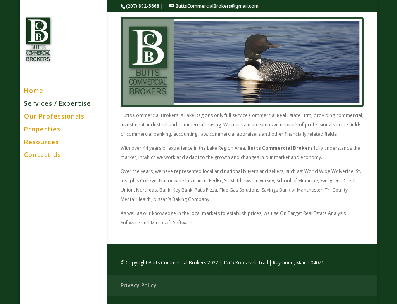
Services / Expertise (57, 104)
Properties (42, 129)
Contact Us (42, 155)
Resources (41, 142)
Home (33, 91)
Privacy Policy (139, 285)
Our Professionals (54, 117)
